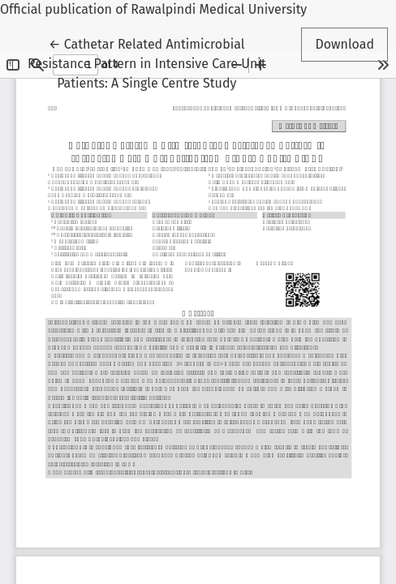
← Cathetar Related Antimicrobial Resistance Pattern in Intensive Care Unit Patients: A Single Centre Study (147, 62)
